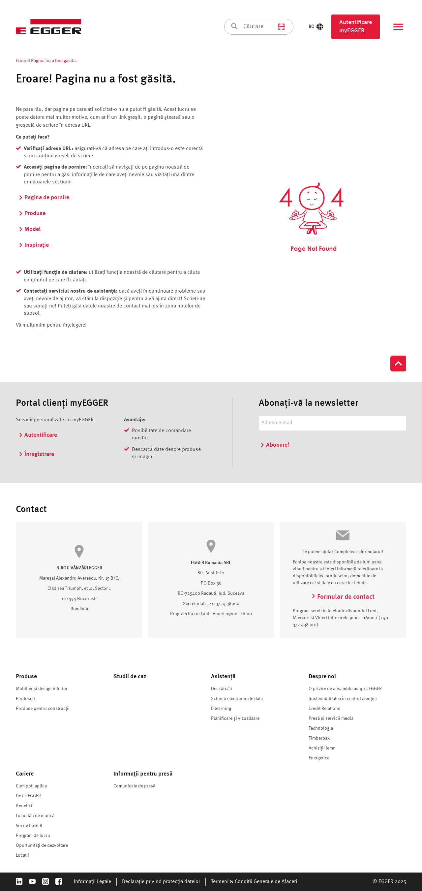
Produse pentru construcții (43, 708)
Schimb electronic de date (237, 698)
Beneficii (25, 806)
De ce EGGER (28, 796)
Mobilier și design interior (42, 688)
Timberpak (319, 738)
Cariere (25, 774)
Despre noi (322, 677)
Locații (22, 855)
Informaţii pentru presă (142, 774)
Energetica (319, 758)
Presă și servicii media (331, 718)
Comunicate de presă (134, 786)
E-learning (221, 708)
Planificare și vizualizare (235, 718)
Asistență (223, 677)
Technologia (321, 728)
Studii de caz (129, 677)
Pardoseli (25, 698)
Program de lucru (33, 835)
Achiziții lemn (322, 748)
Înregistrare (36, 454)
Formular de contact (343, 597)
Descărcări (221, 688)
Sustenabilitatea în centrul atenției (343, 698)
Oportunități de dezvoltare (42, 845)
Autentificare (37, 435)
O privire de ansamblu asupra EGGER (345, 688)
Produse (31, 213)
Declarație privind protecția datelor (161, 881)
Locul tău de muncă (35, 815)
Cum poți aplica (31, 786)
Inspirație (33, 245)
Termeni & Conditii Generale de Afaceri (254, 881)
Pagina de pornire (43, 198)
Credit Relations (324, 708)
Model (29, 229)
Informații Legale (92, 881)
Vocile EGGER (29, 825)
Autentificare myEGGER (355, 26)
